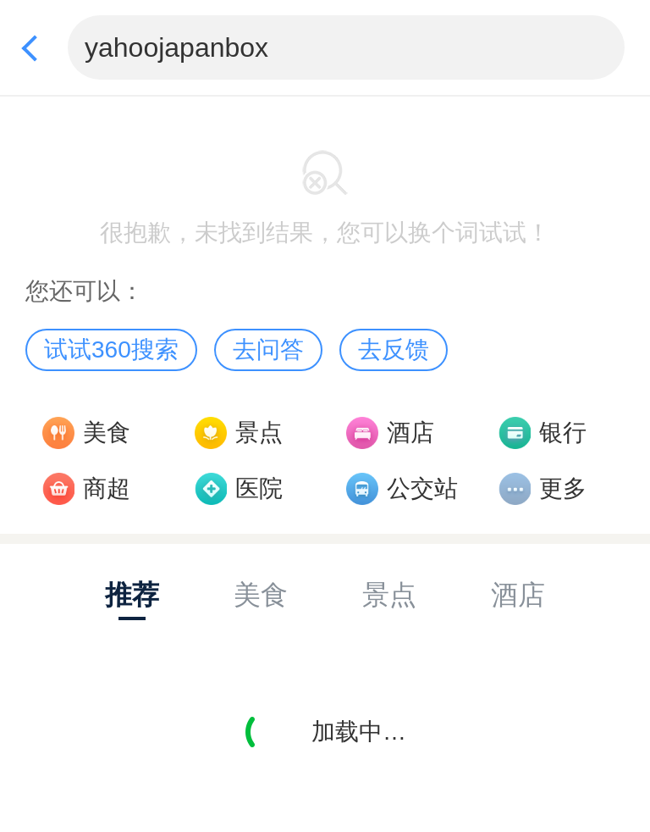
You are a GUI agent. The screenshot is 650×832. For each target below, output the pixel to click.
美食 (106, 432)
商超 (106, 488)
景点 (259, 432)
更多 (563, 488)
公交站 (422, 488)
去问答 (268, 349)
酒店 (410, 432)
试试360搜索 (111, 349)
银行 (563, 432)
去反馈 (393, 349)
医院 (259, 488)
